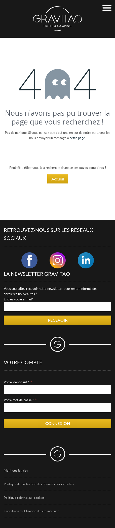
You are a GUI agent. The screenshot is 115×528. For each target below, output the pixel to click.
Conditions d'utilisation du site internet (31, 511)
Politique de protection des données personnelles (39, 484)
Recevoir (57, 320)
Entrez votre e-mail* (18, 299)
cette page (77, 138)
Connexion (57, 423)
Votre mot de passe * (19, 400)
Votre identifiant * (16, 382)
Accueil (57, 178)
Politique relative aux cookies (24, 497)
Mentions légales (16, 470)
